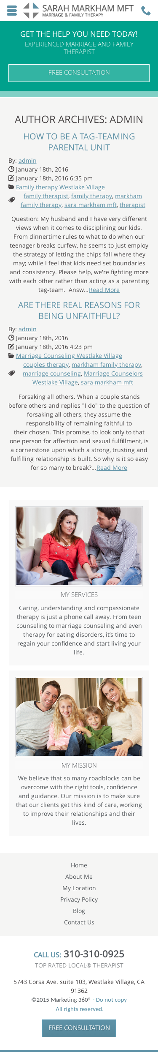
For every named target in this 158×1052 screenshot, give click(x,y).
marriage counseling (52, 373)
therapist (132, 205)
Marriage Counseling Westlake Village (69, 356)
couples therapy (46, 364)
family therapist (46, 196)
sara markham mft (90, 205)
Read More (104, 290)
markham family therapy (106, 364)
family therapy (91, 196)
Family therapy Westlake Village (60, 187)
